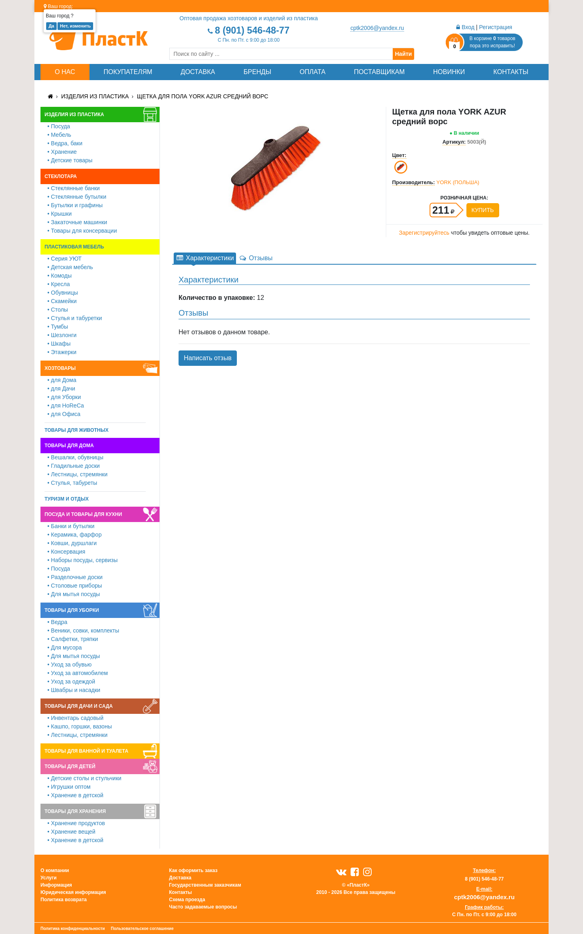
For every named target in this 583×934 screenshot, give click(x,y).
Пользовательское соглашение (142, 928)
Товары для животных (77, 430)
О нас (65, 71)
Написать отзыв (208, 357)
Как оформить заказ (193, 870)
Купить (483, 210)
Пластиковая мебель (74, 247)
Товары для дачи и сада (79, 706)
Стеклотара (61, 176)
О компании (54, 870)
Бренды (257, 71)
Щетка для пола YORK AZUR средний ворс (202, 96)
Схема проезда (187, 899)
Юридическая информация (73, 892)
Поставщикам (379, 71)
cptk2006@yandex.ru (377, 28)
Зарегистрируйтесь (424, 232)
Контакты (511, 71)
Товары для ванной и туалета (86, 751)
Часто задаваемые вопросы (203, 907)
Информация (56, 885)
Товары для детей (70, 766)
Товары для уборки (72, 610)
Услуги (48, 878)
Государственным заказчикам (205, 885)
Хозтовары (60, 368)
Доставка (198, 71)
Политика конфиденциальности (72, 928)
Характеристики (205, 258)
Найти (403, 54)
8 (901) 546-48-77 (252, 30)
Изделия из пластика (95, 96)
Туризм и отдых (67, 499)
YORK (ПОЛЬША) (457, 182)
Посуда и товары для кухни (83, 514)
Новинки (449, 71)
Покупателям (128, 71)
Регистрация (495, 27)
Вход (465, 27)
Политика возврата (63, 899)
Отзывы (256, 258)
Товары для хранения (75, 811)
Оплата (313, 71)
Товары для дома (69, 445)
